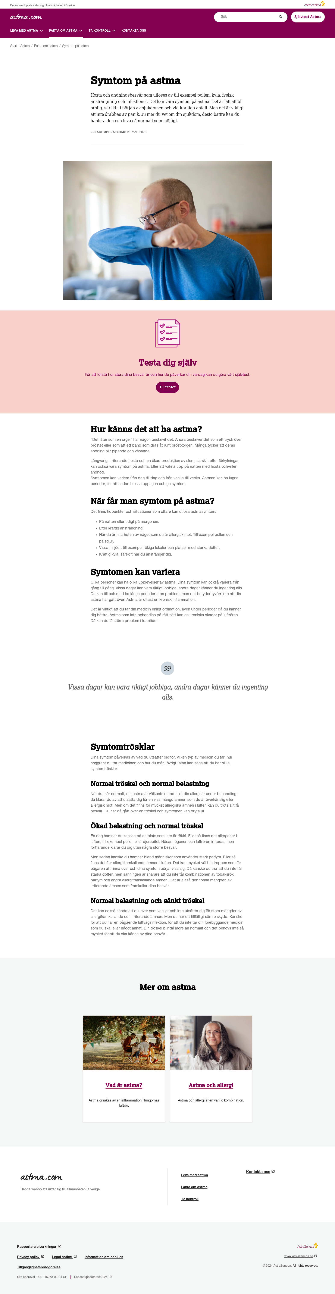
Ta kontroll (189, 1199)
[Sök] (280, 17)
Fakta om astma (194, 1187)
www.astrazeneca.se (300, 1256)
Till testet (167, 387)
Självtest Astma (308, 17)
